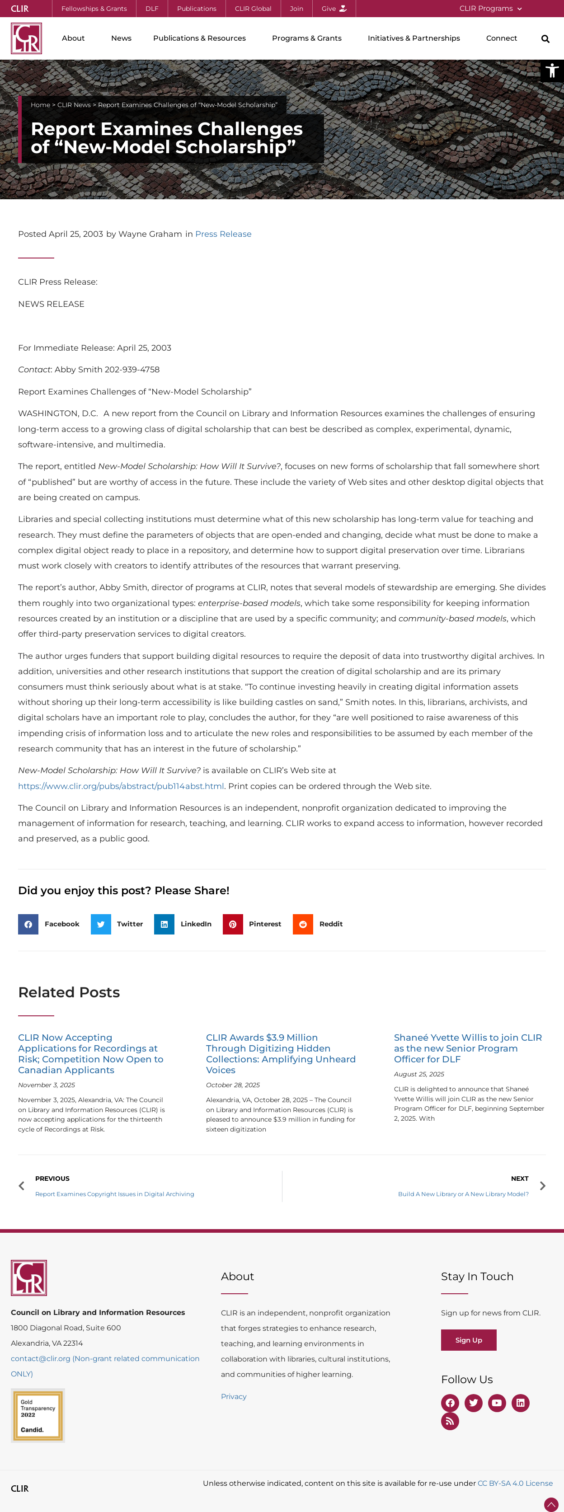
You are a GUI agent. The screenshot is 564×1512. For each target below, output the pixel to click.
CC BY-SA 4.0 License (515, 1483)
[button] (552, 70)
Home (40, 105)
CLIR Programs (491, 9)
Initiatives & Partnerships (416, 38)
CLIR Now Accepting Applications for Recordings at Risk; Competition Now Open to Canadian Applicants (91, 1053)
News (121, 38)
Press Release (223, 234)
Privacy (234, 1396)
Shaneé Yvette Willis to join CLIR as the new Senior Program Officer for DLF (468, 1048)
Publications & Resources (201, 38)
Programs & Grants (309, 38)
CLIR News (74, 105)
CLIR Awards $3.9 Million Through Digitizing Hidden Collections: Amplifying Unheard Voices (281, 1053)
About (75, 38)
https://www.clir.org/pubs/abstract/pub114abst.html (121, 786)
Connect (504, 38)
